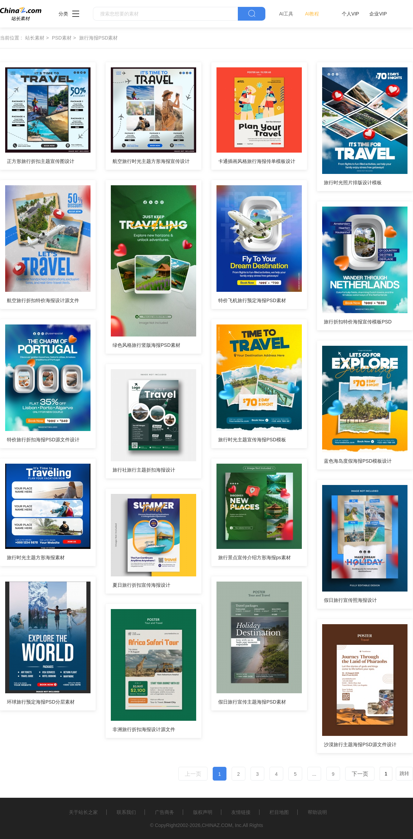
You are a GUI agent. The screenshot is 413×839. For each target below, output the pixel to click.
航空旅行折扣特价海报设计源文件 (43, 300)
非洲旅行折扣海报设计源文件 (144, 729)
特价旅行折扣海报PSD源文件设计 (43, 439)
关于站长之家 (83, 812)
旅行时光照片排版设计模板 (353, 182)
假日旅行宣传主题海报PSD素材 (252, 702)
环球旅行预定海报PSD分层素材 (41, 702)
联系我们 (126, 812)
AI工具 (286, 13)
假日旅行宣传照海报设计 (350, 600)
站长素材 (34, 38)
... (314, 774)
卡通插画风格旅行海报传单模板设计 (256, 161)
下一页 (360, 774)
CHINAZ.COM (217, 825)
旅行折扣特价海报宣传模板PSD (358, 321)
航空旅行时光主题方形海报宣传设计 (151, 161)
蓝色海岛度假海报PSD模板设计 (358, 461)
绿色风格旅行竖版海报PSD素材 (146, 345)
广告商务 (164, 812)
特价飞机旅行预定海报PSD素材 (252, 300)
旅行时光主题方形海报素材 (36, 557)
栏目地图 (279, 812)
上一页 (193, 774)
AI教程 (312, 13)
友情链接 (241, 812)
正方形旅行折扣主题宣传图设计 (40, 161)
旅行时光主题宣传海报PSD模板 (252, 439)
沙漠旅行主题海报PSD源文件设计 (360, 744)
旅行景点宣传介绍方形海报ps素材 (254, 557)
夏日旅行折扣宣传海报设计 (141, 585)
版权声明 (202, 812)
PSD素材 (62, 38)
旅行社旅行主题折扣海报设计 (144, 470)
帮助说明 (317, 812)
